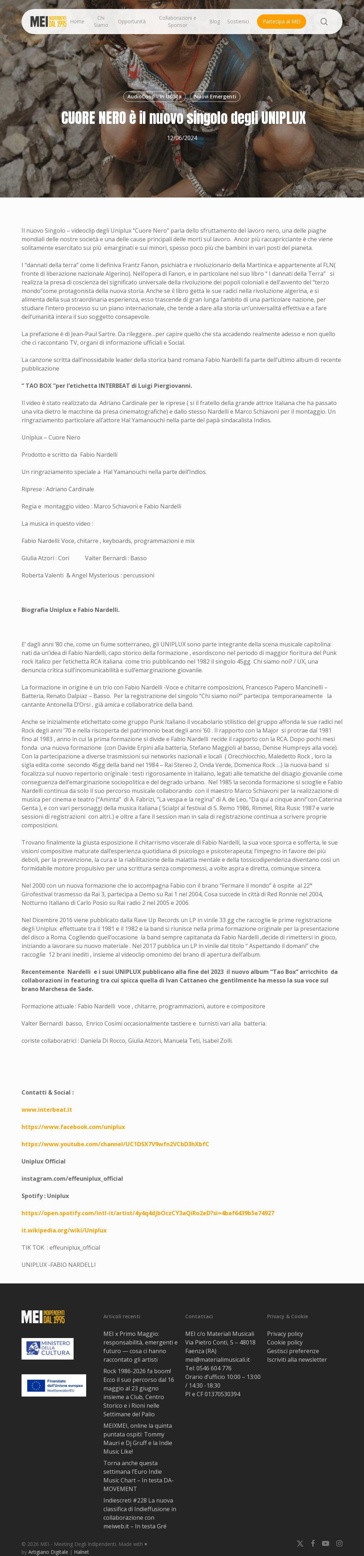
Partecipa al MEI (281, 21)
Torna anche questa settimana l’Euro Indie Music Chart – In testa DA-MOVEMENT (138, 1476)
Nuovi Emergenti (215, 96)
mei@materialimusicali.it (217, 1360)
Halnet (81, 1551)
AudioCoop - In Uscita (154, 96)
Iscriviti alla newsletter (297, 1360)
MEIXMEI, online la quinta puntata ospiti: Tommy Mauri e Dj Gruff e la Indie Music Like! (137, 1438)
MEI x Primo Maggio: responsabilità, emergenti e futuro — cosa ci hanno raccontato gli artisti (140, 1347)
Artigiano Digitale (48, 1551)
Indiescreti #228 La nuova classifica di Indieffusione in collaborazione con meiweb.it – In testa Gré (139, 1513)
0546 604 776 (214, 1368)
